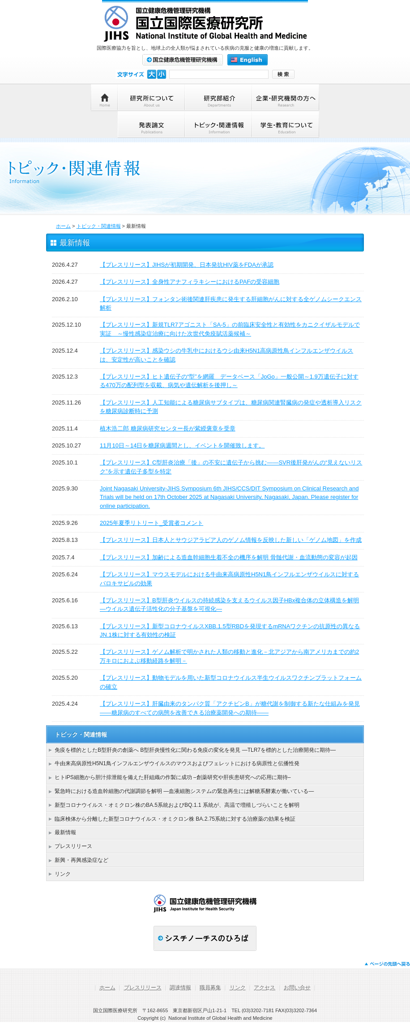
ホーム (63, 226)
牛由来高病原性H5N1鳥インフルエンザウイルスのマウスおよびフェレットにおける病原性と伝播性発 (177, 763)
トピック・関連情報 (99, 226)
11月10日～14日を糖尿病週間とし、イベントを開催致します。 (182, 445)
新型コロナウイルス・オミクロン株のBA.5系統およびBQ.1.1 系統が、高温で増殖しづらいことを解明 (177, 805)
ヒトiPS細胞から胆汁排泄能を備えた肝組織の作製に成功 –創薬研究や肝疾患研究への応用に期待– (172, 777)
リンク (63, 874)
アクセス (264, 987)
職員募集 (210, 987)
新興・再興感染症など (81, 860)
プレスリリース (73, 846)
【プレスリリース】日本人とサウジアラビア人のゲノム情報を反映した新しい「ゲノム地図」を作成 (231, 540)
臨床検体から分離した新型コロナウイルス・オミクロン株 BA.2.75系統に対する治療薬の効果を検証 (175, 819)
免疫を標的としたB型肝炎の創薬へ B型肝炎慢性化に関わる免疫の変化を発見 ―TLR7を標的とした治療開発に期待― (195, 750)
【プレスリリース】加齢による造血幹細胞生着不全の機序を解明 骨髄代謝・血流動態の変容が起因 (229, 557)
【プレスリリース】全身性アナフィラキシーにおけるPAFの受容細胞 (189, 281)
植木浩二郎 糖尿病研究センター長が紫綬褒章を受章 (167, 428)
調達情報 (180, 987)
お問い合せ (297, 987)
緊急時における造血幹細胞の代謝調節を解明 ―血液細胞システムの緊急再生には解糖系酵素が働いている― (184, 791)
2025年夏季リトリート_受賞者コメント (151, 523)
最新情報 (65, 832)
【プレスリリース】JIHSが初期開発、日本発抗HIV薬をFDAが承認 (186, 264)
